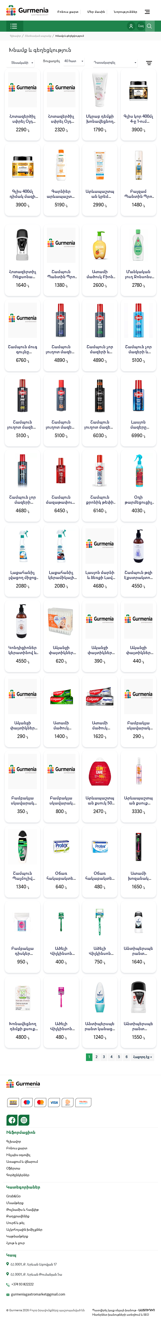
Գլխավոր (15, 36)
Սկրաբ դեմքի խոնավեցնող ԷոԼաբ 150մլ (100, 122)
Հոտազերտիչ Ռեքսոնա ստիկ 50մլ (22, 277)
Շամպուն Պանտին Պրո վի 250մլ (61, 277)
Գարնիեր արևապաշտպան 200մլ (61, 197)
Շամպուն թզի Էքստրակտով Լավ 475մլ (138, 578)
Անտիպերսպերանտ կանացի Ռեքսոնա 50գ (100, 1029)
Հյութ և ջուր (15, 1243)
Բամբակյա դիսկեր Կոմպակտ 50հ (22, 954)
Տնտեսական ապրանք (38, 36)
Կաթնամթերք (17, 1237)
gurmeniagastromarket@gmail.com (38, 1295)
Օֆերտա (13, 1168)
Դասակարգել (104, 62)
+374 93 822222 (22, 1285)
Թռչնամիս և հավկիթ (22, 1210)
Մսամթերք (14, 1203)
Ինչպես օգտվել (18, 1155)
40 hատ (70, 61)
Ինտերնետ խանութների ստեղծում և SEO (120, 1315)
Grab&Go (13, 1196)
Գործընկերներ (17, 1175)
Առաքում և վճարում (22, 1162)
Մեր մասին (96, 11)
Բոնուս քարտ (68, 11)
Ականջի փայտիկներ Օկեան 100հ (22, 728)
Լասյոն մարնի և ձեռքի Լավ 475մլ (99, 578)
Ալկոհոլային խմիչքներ (24, 1230)
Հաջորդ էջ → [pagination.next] (142, 1057)
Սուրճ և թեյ (15, 1223)
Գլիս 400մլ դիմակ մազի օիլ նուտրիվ (22, 197)
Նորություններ (125, 11)
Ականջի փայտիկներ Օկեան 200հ (138, 653)
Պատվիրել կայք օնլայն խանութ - (123, 1310)
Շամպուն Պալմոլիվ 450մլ (22, 879)
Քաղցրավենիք (17, 1217)
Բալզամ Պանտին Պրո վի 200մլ (138, 197)
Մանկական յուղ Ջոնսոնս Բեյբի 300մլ (138, 277)
